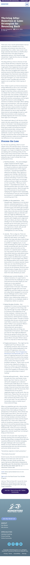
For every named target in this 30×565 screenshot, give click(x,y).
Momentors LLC (16, 550)
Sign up (3, 476)
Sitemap (24, 553)
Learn (3, 471)
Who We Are (4, 527)
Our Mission (4, 525)
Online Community (6, 538)
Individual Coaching (6, 534)
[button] (27, 4)
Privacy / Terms (8, 553)
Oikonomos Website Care (21, 551)
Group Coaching (5, 536)
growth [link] (9, 288)
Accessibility (17, 553)
